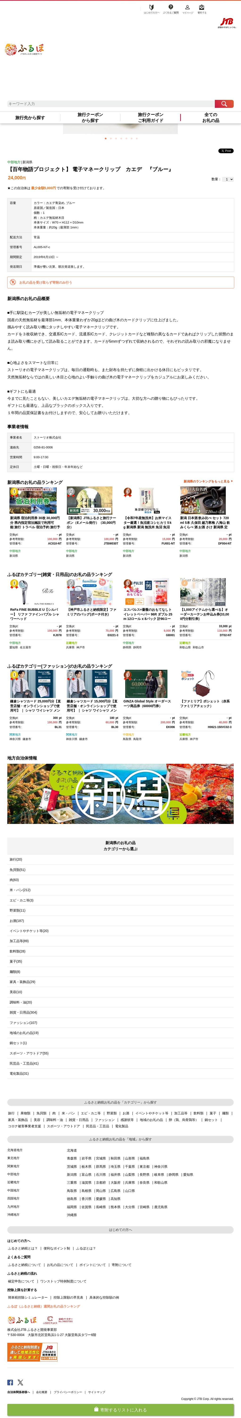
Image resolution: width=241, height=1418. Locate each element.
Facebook (10, 1382)
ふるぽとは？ (86, 1248)
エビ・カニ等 (91, 1113)
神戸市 (80, 647)
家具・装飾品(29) (22, 982)
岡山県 (101, 1191)
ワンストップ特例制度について (63, 1281)
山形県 (130, 1158)
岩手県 (86, 1158)
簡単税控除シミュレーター (28, 1297)
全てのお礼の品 (210, 117)
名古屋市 (25, 647)
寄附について (122, 1265)
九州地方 (13, 1206)
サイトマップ (96, 1392)
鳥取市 (137, 739)
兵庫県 (70, 647)
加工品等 (180, 1113)
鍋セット (211, 1120)
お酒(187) (17, 921)
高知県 (115, 1199)
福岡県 (72, 1207)
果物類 (25, 1113)
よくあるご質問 (171, 9)
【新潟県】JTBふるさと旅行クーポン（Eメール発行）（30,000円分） (91, 522)
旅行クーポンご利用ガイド (150, 117)
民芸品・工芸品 (97, 1126)
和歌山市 (198, 647)
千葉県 (130, 1166)
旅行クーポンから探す (90, 117)
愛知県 (13, 647)
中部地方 (14, 162)
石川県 (101, 1174)
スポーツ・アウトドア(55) (29, 1053)
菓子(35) (16, 961)
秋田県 (115, 1158)
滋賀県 (86, 1182)
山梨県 (130, 1174)
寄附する (201, 9)
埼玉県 (115, 1166)
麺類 (225, 1113)
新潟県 (27, 162)
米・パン (68, 1113)
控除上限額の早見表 (68, 1297)
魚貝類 (41, 1113)
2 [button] (110, 138)
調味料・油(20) (21, 1002)
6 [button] (131, 138)
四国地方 (13, 1198)
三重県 (72, 1182)
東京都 (145, 1166)
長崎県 (101, 1207)
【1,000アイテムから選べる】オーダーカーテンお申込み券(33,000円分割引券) (204, 614)
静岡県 (127, 647)
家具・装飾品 (18, 1120)
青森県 (72, 1158)
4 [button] (121, 138)
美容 (37, 1120)
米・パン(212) (20, 890)
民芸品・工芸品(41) (24, 1063)
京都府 (101, 1182)
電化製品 (121, 1126)
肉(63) (14, 880)
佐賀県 (86, 1207)
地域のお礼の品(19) (24, 1033)
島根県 (86, 1191)
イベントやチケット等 (151, 1113)
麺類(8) (15, 972)
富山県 (86, 1174)
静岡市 (137, 647)
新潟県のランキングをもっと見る (207, 481)
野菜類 (112, 1113)
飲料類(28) (17, 951)
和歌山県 (185, 647)
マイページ (188, 9)
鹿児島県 (160, 1207)
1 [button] (105, 138)
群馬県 (101, 1166)
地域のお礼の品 (151, 1120)
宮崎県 (145, 1207)
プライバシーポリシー (68, 1392)
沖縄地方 (13, 1214)
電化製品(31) (19, 1073)
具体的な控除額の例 (104, 1297)
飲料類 (199, 1113)
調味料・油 (54, 1120)
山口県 (130, 1191)
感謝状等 (127, 1120)
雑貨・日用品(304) (23, 1012)
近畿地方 (71, 643)
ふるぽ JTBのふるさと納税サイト (25, 45)
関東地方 (15, 734)
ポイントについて (92, 1265)
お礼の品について (60, 1265)
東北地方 (13, 1158)
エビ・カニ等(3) (21, 900)
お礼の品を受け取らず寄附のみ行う (45, 282)
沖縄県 (72, 1215)
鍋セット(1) (18, 1043)
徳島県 (72, 1199)
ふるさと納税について (24, 1265)
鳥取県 (127, 739)
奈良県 (145, 1182)
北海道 (72, 1150)
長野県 (145, 1174)
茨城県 (72, 1166)
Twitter (20, 1382)
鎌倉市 (27, 739)
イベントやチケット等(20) (29, 931)
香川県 (86, 1199)
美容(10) (16, 992)
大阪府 (115, 1182)
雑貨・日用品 (79, 1120)
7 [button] (136, 138)
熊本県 (115, 1207)
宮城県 (101, 1158)
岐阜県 (159, 1174)
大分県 (130, 1207)
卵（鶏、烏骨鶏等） (184, 1120)
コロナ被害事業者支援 (24, 1126)
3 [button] (116, 138)
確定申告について (21, 1281)
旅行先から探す (30, 117)
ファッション (105, 1120)
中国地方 (128, 734)
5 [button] (126, 138)
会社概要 (41, 1392)
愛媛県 (101, 1199)
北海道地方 (15, 1150)
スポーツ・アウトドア (63, 1126)
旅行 (11, 1113)
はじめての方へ (150, 9)
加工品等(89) (19, 941)
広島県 (115, 1191)
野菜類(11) (17, 910)
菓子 (213, 1113)
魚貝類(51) (17, 870)
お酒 (126, 1113)
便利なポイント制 (57, 1248)
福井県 (115, 1174)
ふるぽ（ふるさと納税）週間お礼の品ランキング (43, 1306)
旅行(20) (16, 859)
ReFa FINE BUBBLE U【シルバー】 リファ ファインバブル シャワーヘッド (34, 614)
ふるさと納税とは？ (23, 1248)
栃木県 (86, 1166)
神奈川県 (15, 739)
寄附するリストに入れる (123, 1410)
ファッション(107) (23, 1023)
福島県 (145, 1158)
